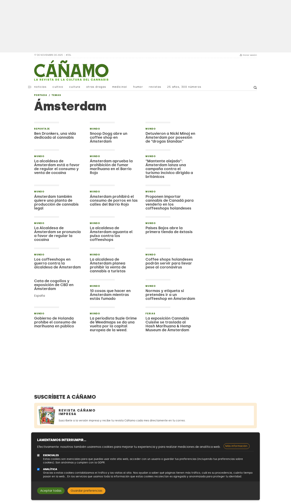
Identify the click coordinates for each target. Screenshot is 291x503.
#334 (68, 55)
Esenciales (51, 455)
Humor (138, 86)
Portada (40, 95)
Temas (56, 95)
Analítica (50, 469)
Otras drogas (96, 86)
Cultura (74, 86)
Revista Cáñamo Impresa (77, 412)
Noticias (40, 86)
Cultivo (58, 86)
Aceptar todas (50, 490)
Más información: (236, 446)
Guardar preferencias (86, 490)
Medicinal (119, 86)
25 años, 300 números (184, 86)
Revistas (155, 86)
